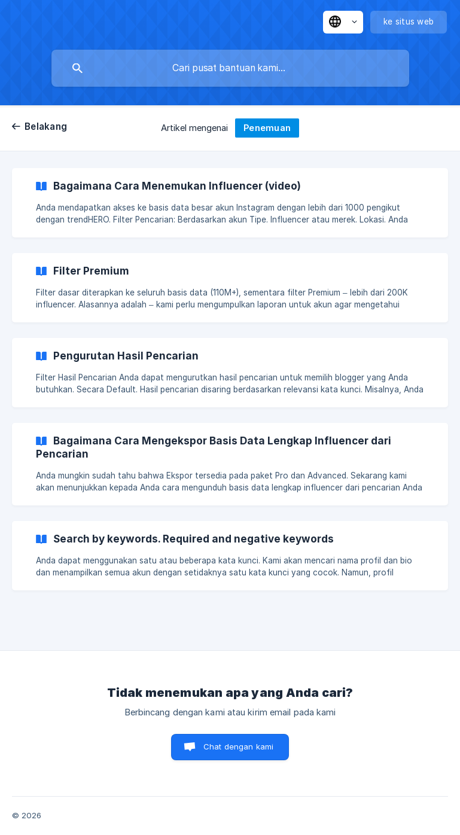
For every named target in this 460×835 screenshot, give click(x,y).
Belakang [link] (46, 126)
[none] (343, 22)
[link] (230, 202)
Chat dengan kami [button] (238, 746)
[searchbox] (230, 68)
